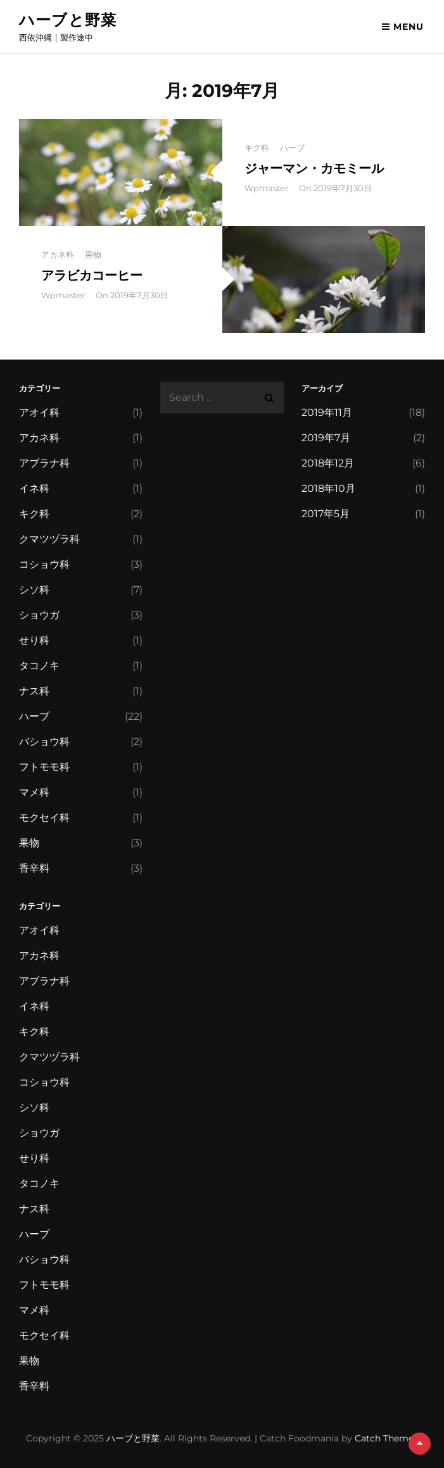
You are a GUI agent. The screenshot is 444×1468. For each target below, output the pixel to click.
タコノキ (39, 666)
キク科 (256, 147)
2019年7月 (325, 438)
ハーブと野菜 (68, 20)
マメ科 (34, 792)
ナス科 (34, 691)
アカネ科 (57, 254)
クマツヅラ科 (49, 539)
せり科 (34, 640)
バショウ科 (44, 742)
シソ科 (34, 590)
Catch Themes (386, 1438)
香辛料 (34, 868)
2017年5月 (325, 514)
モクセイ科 (44, 818)
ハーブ (292, 147)
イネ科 (34, 488)
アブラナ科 (44, 463)
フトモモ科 (44, 767)
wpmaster (266, 188)
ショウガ (39, 615)
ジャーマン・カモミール (314, 168)
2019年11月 (326, 412)
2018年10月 (328, 488)
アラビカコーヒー (92, 275)
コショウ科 (44, 564)
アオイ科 (39, 412)
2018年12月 (327, 463)
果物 (93, 254)
